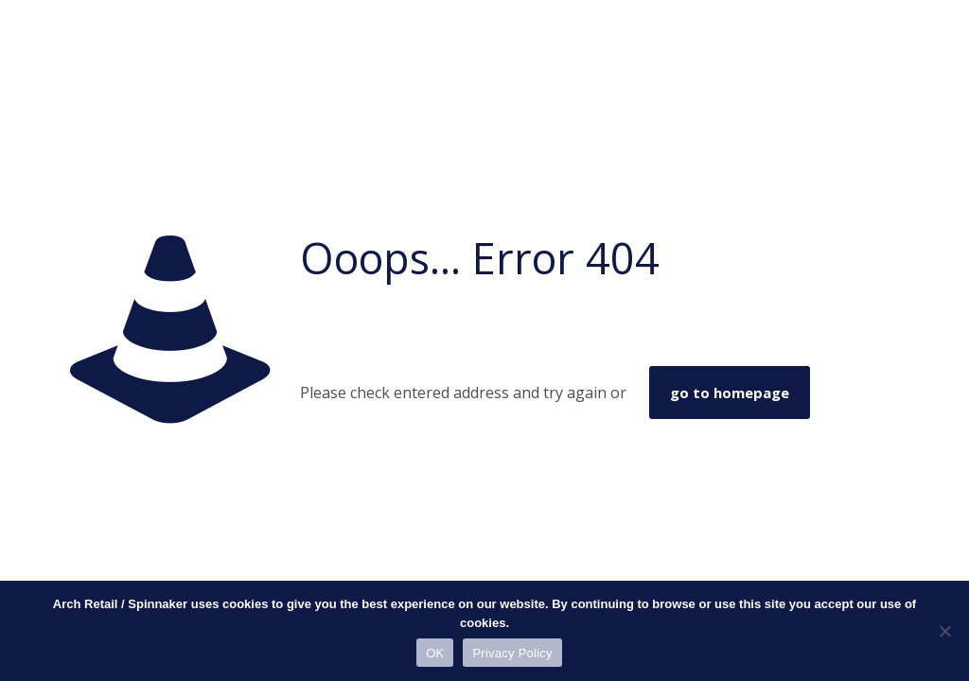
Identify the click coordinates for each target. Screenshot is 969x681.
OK (435, 653)
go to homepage (729, 392)
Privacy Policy (512, 653)
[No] (945, 630)
